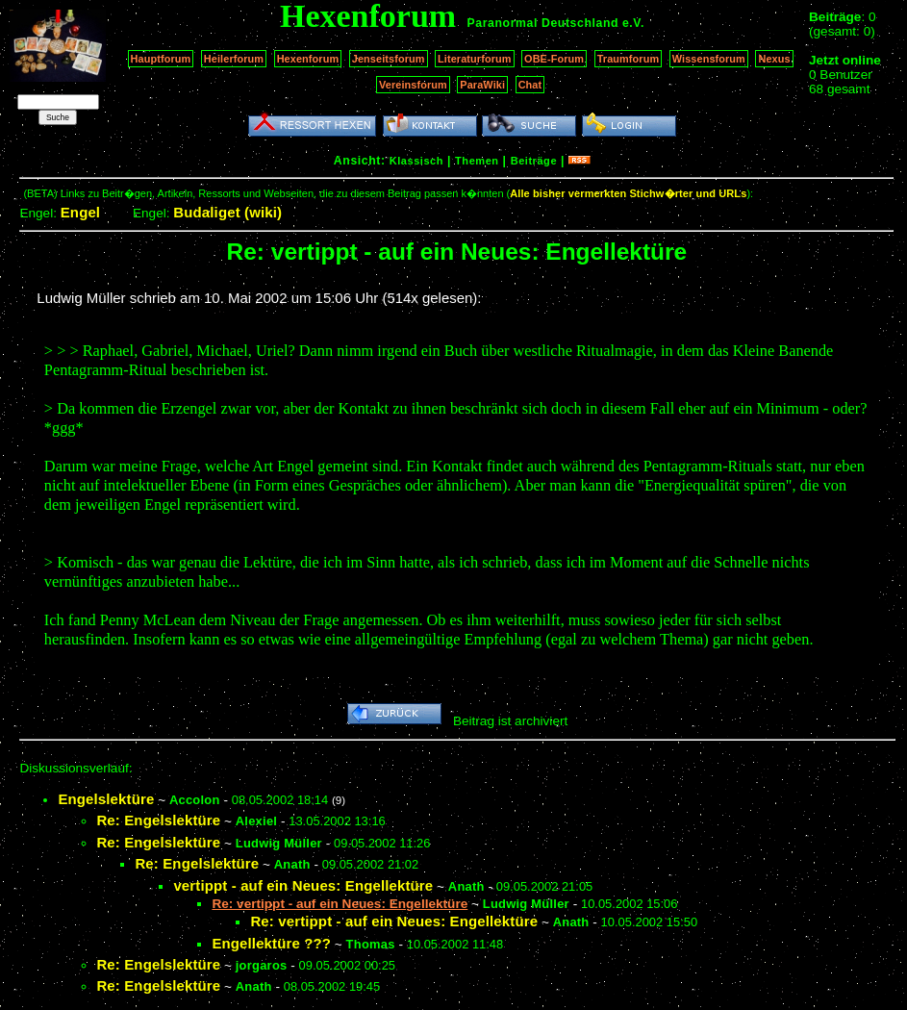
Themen (476, 160)
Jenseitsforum (388, 58)
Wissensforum (708, 58)
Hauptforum (161, 58)
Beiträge (534, 160)
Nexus (774, 58)
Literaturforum (474, 58)
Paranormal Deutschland (543, 23)
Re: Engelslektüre (158, 820)
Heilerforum (234, 58)
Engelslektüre (106, 799)
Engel (80, 212)
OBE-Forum (554, 58)
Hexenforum (308, 58)
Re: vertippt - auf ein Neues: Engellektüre (394, 921)
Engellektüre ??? (271, 943)
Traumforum (628, 58)
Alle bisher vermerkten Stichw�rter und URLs (628, 193)
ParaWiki (482, 84)
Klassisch (416, 160)
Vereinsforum (413, 84)
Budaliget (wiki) (227, 212)
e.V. (633, 23)
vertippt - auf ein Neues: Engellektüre (303, 885)
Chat (530, 84)
